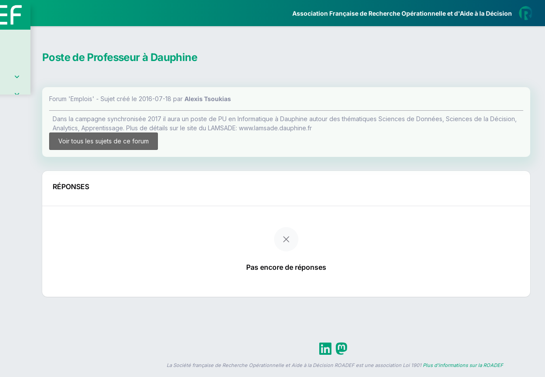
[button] (12, 258)
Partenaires (35, 201)
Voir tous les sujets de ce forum (178, 145)
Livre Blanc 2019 (44, 322)
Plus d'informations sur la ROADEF (463, 373)
